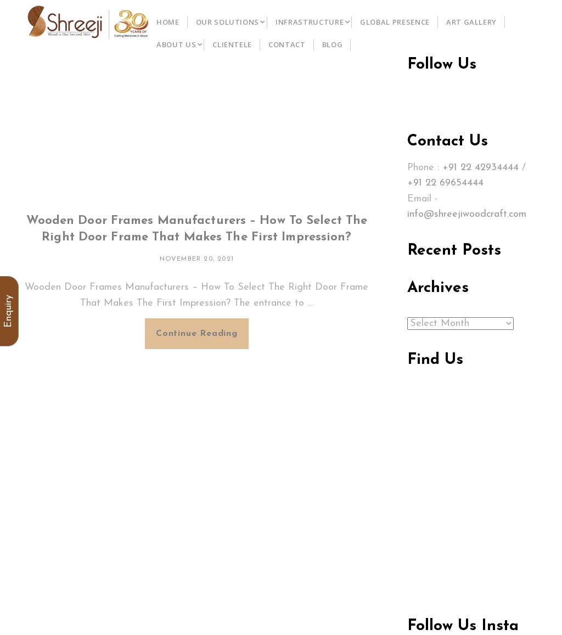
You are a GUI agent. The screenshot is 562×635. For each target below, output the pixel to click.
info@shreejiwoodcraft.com (466, 214)
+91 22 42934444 (480, 167)
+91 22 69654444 (445, 183)
